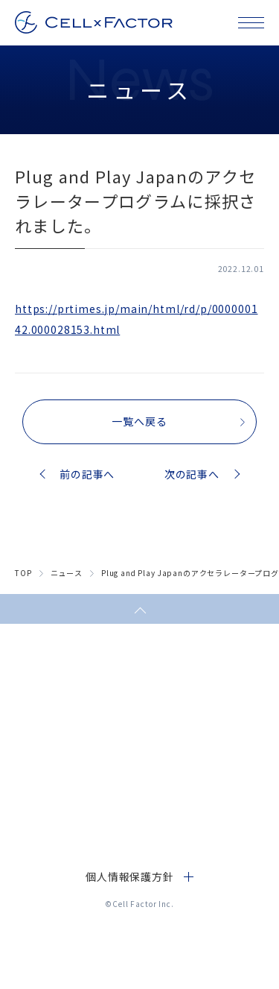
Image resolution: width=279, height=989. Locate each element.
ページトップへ (139, 609)
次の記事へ (191, 474)
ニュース (67, 572)
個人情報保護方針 (130, 876)
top (23, 572)
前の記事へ (87, 474)
